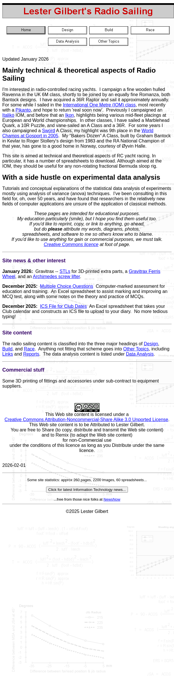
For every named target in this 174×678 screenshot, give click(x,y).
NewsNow (112, 499)
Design (151, 343)
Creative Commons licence (71, 244)
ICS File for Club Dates (63, 306)
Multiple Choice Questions (66, 286)
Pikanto (23, 110)
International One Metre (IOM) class (99, 104)
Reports (31, 354)
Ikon (69, 115)
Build (7, 348)
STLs (65, 271)
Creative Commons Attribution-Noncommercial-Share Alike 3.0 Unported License (86, 419)
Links (7, 354)
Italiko (8, 115)
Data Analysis (140, 354)
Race (29, 348)
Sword (48, 130)
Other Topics (136, 348)
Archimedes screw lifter (56, 276)
